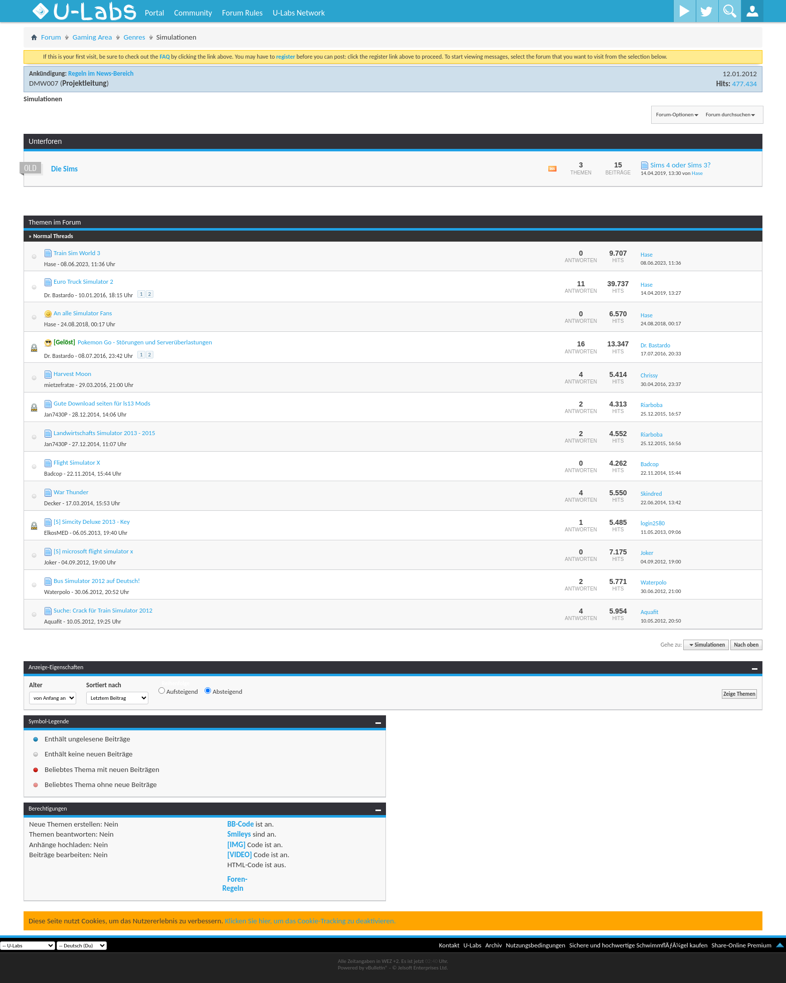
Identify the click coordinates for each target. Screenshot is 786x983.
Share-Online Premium (741, 945)
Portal (154, 13)
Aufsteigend (178, 691)
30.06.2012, (661, 591)
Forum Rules (242, 13)
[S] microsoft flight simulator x (93, 551)
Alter (36, 685)
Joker (50, 562)
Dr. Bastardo (59, 295)
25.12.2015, (661, 414)
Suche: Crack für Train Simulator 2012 (103, 610)
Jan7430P (55, 414)
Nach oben (746, 645)
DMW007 (43, 83)
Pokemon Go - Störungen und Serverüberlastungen (145, 342)
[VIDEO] (239, 854)
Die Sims (64, 168)
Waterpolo (57, 592)
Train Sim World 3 (77, 253)
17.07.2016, (661, 353)
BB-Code (240, 824)
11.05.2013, (661, 532)
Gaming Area (92, 37)
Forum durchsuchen (728, 114)
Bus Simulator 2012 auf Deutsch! (97, 580)
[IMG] (236, 844)
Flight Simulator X (77, 462)
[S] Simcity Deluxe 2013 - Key (92, 521)
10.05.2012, (661, 621)
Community (193, 13)
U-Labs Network (299, 13)
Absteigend (223, 691)
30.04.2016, (661, 384)
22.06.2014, (661, 502)
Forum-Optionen (674, 114)
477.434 (744, 83)
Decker (52, 503)
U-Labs (473, 945)
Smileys (239, 834)
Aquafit (53, 621)
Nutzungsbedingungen (535, 945)
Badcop (53, 473)
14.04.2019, (661, 293)
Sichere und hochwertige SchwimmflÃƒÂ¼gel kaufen (638, 945)
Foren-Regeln (234, 884)
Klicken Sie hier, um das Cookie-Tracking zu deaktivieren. (310, 920)
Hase (697, 173)
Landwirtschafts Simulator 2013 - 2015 (104, 433)
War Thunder (71, 492)
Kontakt (449, 945)
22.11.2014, (661, 473)
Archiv (493, 945)
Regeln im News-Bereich (100, 73)
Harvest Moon (72, 373)
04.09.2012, (661, 561)
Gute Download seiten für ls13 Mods (102, 403)
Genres (134, 37)
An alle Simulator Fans (83, 313)
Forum (51, 37)
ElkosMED (56, 532)
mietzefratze (59, 384)
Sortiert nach (103, 685)
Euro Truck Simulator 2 (83, 281)
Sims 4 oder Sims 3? (680, 164)
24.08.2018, (661, 323)
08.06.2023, (661, 263)
